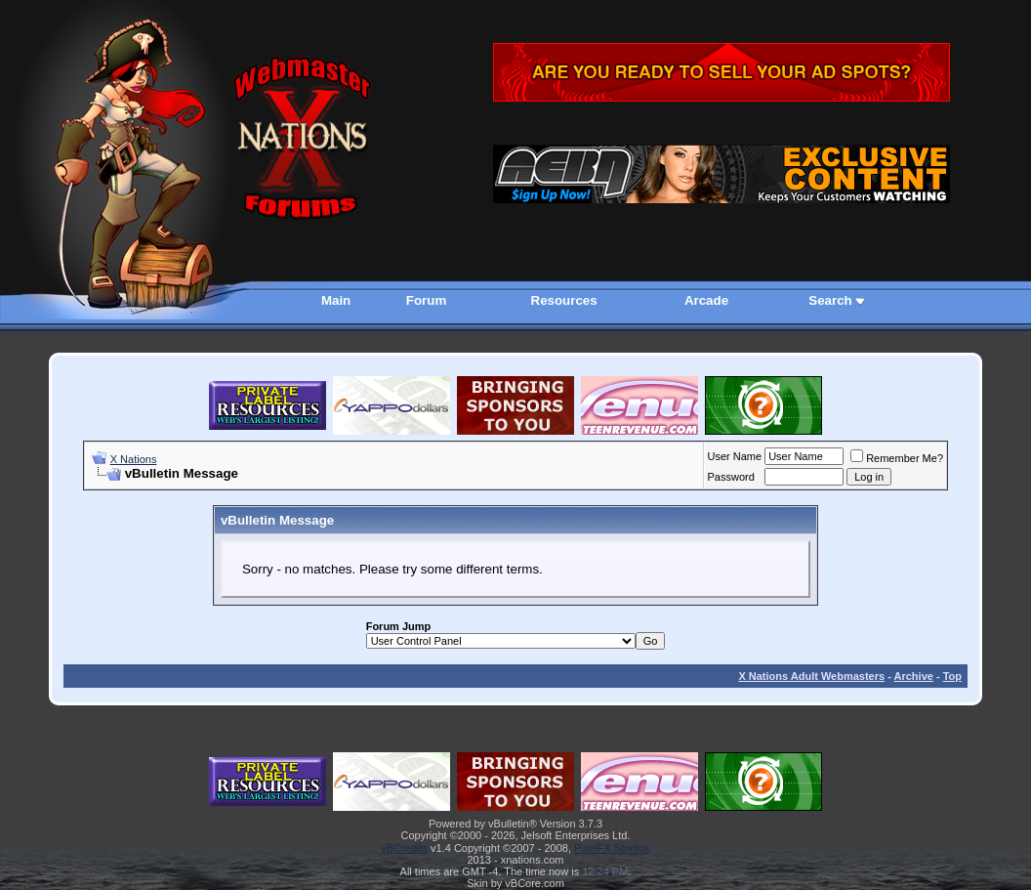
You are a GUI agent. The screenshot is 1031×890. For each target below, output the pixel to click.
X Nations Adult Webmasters (811, 676)
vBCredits (404, 848)
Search (829, 300)
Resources (564, 300)
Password (731, 477)
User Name (735, 456)
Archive (913, 676)
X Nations (133, 459)
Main (336, 300)
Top (952, 676)
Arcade (706, 300)
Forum (426, 300)
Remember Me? (896, 458)
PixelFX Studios (612, 848)
